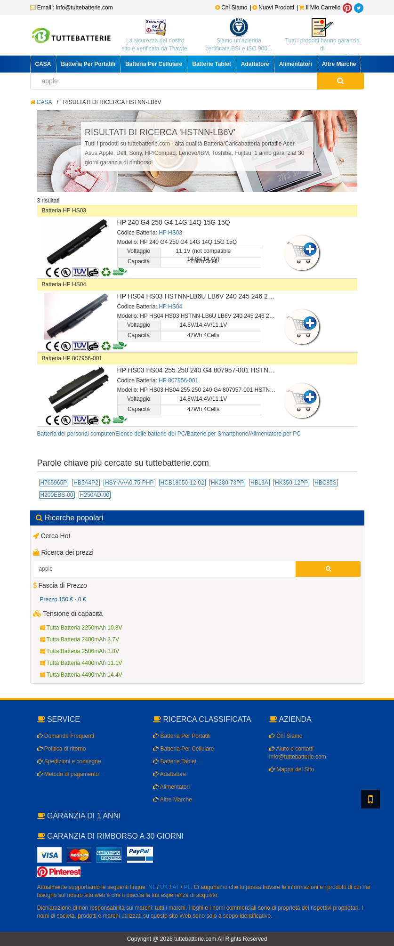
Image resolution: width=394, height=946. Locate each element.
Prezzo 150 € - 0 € (63, 599)
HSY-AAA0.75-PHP (129, 482)
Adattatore (255, 64)
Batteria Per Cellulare (153, 64)
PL (187, 887)
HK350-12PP (291, 482)
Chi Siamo (231, 7)
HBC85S (325, 482)
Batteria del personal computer (75, 433)
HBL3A (259, 482)
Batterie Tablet (211, 64)
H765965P (53, 482)
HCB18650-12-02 (182, 482)
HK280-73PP (227, 482)
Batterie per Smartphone (218, 433)
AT (175, 887)
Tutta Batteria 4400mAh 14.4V (81, 674)
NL (151, 887)
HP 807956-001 (178, 380)
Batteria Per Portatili (88, 64)
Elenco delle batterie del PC (150, 433)
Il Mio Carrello (319, 7)
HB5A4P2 (85, 482)
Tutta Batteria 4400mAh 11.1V (81, 663)
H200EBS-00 (56, 495)
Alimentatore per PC (275, 433)
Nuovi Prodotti (274, 7)
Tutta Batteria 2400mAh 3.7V (79, 639)
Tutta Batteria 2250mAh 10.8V (81, 627)
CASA (43, 64)
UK (164, 887)
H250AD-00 (95, 495)
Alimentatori (295, 64)
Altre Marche (339, 64)
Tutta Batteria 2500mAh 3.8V (79, 651)
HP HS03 (170, 232)
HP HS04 (170, 306)
